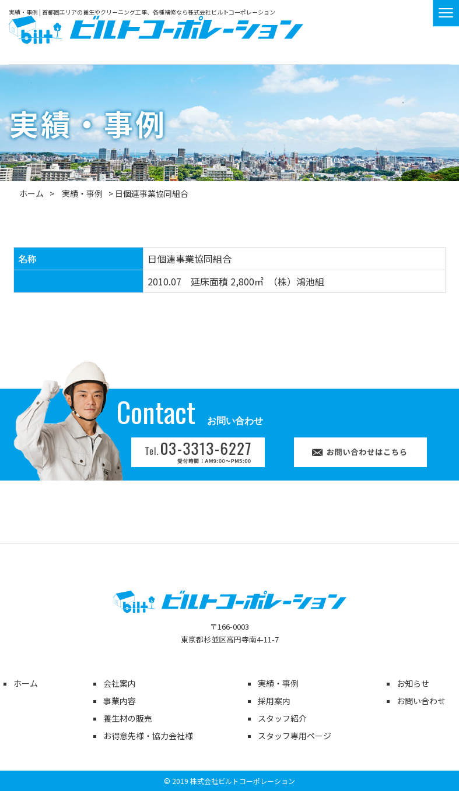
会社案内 (119, 683)
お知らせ (413, 683)
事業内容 (119, 701)
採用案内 (274, 701)
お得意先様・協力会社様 (148, 735)
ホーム (31, 193)
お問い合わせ (421, 701)
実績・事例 (82, 193)
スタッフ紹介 (282, 718)
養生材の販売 (127, 718)
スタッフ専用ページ (294, 735)
